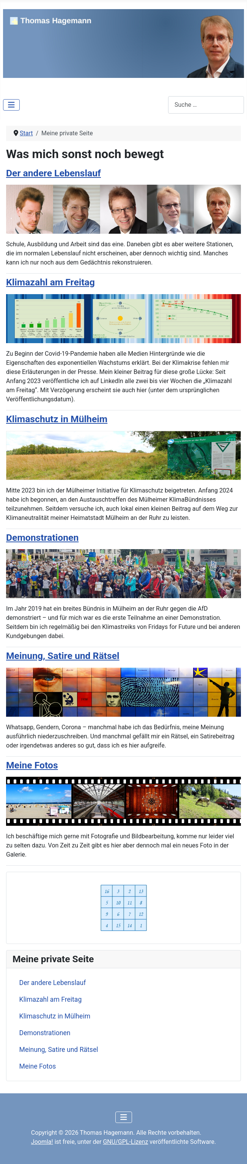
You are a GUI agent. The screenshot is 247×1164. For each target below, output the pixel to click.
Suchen (158, 104)
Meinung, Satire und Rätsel (58, 1049)
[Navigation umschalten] (11, 105)
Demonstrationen (45, 1033)
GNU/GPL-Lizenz (125, 1141)
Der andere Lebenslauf (52, 983)
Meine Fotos (37, 1066)
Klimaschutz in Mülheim (55, 1016)
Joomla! (42, 1141)
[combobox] (206, 104)
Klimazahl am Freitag (50, 999)
